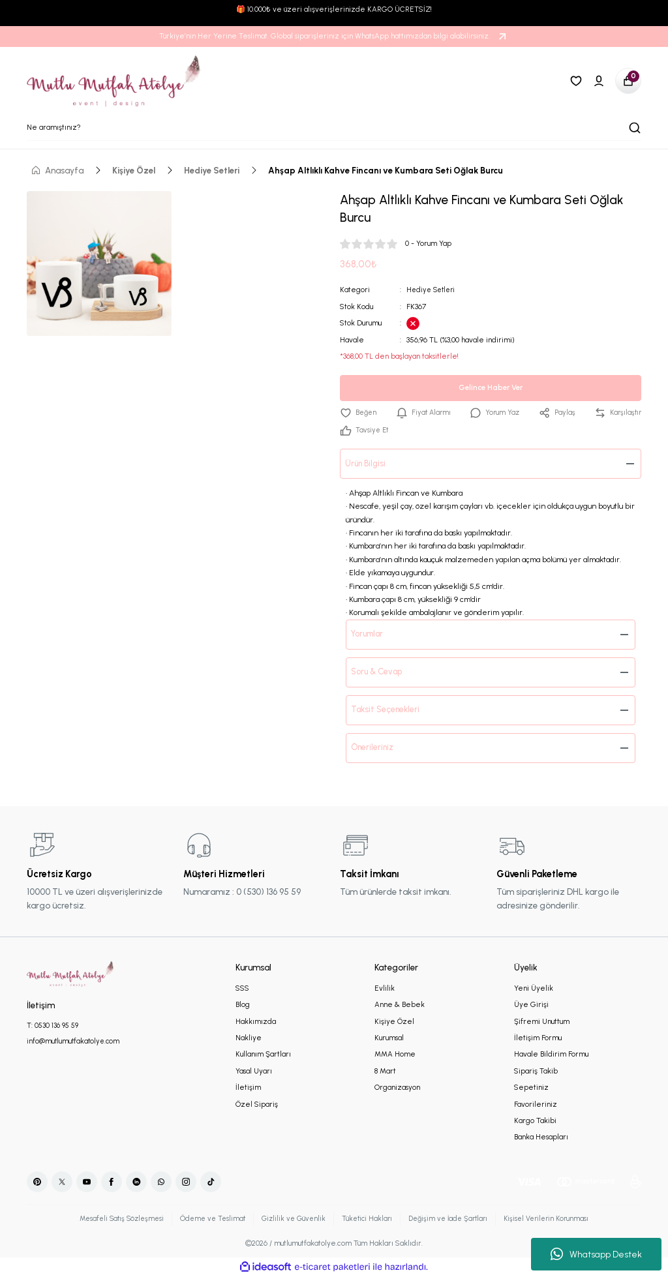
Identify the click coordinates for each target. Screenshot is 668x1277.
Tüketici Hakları (367, 1219)
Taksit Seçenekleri (388, 710)
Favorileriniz (535, 1104)
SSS (242, 988)
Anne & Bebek (399, 1005)
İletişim (248, 1087)
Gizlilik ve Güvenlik (291, 1219)
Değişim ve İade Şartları (452, 1219)
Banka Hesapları (541, 1137)
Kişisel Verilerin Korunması (556, 1219)
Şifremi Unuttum (541, 1022)
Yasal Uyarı (253, 1071)
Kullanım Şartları (263, 1054)
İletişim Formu (538, 1038)
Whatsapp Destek (596, 1254)
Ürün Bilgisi (367, 464)
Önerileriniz (374, 748)
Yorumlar (370, 634)
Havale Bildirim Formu (551, 1054)
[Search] (334, 128)
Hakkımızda (255, 1022)
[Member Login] (598, 80)
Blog (242, 1005)
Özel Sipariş (256, 1104)
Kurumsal (389, 1038)
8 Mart (385, 1071)
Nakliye (248, 1038)
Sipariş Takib (536, 1071)
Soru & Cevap (380, 672)
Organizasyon (397, 1087)
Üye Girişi (531, 1005)
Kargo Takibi (535, 1121)
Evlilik (384, 988)
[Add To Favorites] (359, 412)
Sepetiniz (531, 1087)
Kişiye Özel (394, 1022)
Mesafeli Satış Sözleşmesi (112, 1219)
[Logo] (114, 81)
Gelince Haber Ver (490, 387)
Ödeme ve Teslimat (207, 1219)
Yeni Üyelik (533, 988)
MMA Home (395, 1054)
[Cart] (628, 80)
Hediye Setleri (432, 289)
